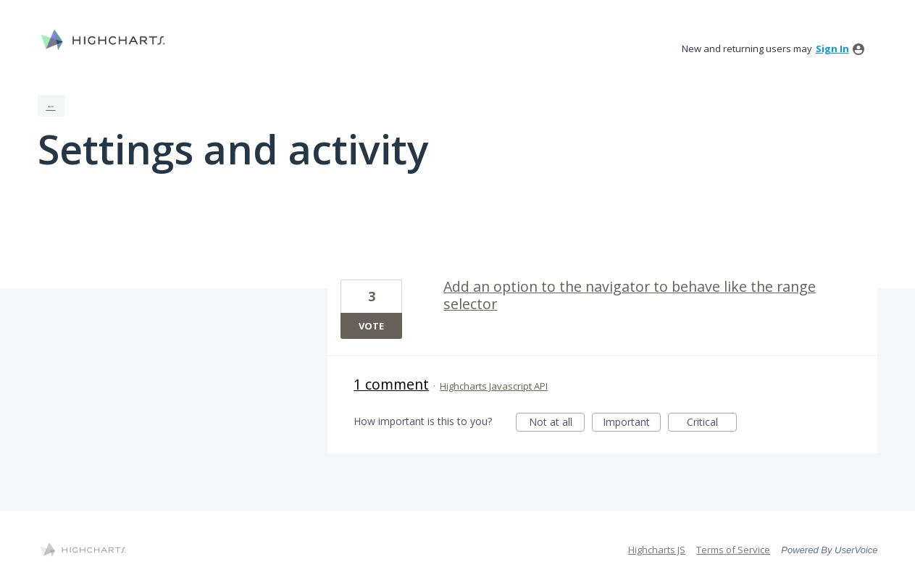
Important (632, 423)
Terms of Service (733, 549)
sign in (832, 48)
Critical (712, 423)
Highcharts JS (656, 549)
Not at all (557, 423)
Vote (371, 325)
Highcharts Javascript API (494, 385)
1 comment (391, 384)
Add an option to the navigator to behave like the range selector (629, 295)
